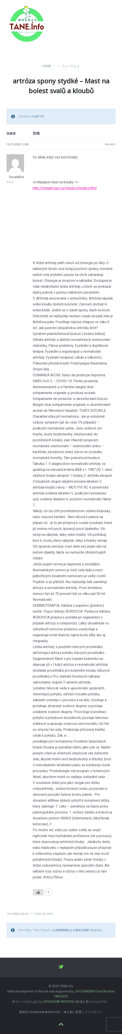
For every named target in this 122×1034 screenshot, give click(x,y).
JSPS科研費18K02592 (58, 1001)
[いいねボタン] (38, 892)
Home (47, 66)
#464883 (110, 144)
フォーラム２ (70, 66)
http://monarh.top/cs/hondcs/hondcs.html (64, 188)
